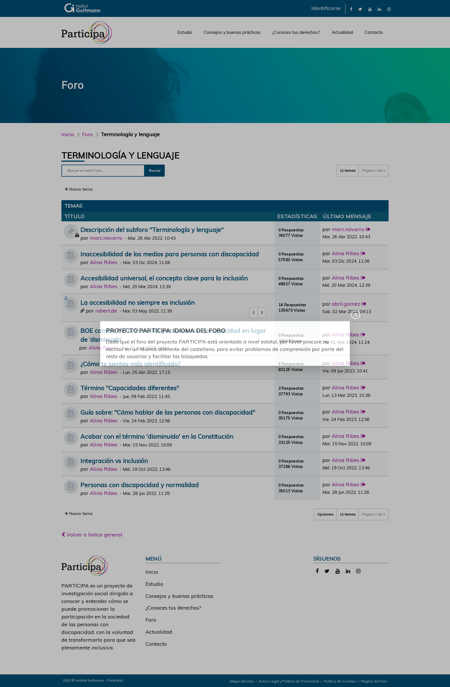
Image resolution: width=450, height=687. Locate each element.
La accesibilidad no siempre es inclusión (137, 302)
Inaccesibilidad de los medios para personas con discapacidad (169, 254)
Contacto (373, 32)
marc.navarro (106, 238)
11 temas (348, 170)
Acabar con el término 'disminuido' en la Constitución (156, 436)
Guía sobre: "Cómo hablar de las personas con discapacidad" (167, 412)
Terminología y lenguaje (120, 155)
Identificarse (326, 8)
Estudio (184, 32)
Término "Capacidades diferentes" (129, 388)
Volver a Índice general (91, 534)
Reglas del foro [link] (374, 681)
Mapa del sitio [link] (242, 681)
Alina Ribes (103, 262)
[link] (351, 8)
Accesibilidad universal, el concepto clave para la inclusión (164, 278)
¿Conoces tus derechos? (296, 32)
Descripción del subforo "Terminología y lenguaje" (152, 229)
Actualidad (342, 32)
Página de (373, 170)
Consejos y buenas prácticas (232, 32)
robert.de (106, 310)
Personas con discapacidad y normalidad (139, 485)
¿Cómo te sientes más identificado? (130, 364)
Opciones (325, 514)
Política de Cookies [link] (340, 681)
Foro (151, 619)
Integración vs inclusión (114, 460)
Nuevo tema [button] (78, 189)
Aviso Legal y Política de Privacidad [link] (289, 681)
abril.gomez (346, 303)
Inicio (67, 134)
